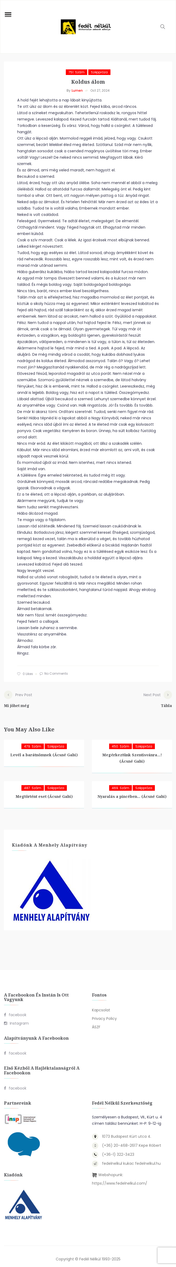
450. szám (120, 741)
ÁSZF (96, 1021)
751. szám (76, 72)
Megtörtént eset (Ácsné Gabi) (44, 791)
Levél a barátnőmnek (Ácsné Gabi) (44, 749)
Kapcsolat (101, 1004)
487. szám (32, 782)
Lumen (77, 90)
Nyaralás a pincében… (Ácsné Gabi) (132, 791)
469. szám (120, 782)
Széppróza (99, 72)
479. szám (32, 741)
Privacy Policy (104, 1013)
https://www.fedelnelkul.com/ (119, 1178)
